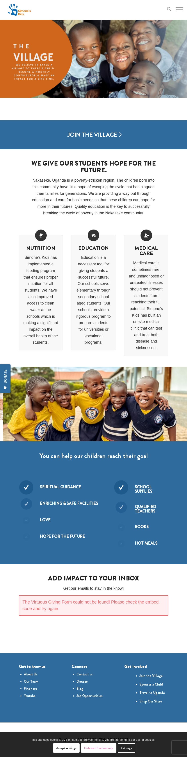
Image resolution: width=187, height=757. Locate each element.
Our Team (31, 681)
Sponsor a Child (151, 684)
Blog (80, 688)
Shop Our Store (150, 701)
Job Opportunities (90, 695)
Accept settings (66, 748)
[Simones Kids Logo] (19, 10)
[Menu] (177, 10)
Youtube (30, 695)
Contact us (85, 674)
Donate (82, 681)
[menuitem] (167, 10)
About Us (31, 674)
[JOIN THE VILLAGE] (93, 134)
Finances (30, 688)
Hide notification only (98, 748)
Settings (126, 748)
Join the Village (151, 675)
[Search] (167, 10)
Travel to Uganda (152, 692)
